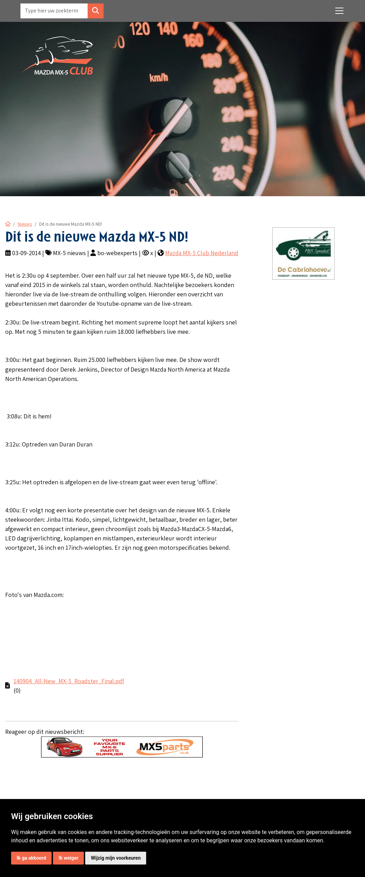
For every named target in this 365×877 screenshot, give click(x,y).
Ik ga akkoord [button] (31, 858)
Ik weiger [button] (68, 858)
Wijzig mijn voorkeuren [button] (116, 858)
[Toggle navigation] (339, 11)
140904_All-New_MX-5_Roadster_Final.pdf (69, 681)
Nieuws (25, 224)
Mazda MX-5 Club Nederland (201, 253)
